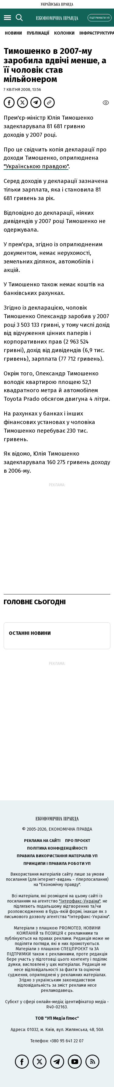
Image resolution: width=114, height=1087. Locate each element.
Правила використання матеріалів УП (57, 856)
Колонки (64, 33)
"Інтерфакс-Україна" (79, 901)
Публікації (38, 33)
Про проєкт (77, 840)
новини (13, 33)
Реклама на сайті (42, 840)
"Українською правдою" (36, 166)
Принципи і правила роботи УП (57, 863)
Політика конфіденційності (57, 848)
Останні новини (30, 633)
